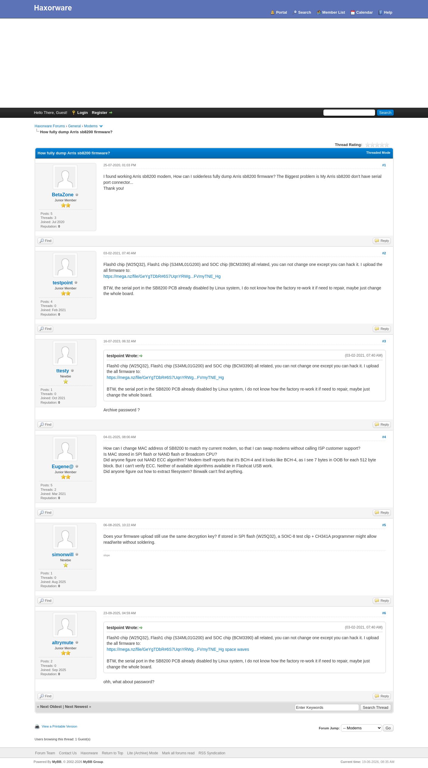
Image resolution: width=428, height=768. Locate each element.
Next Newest (76, 706)
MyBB (56, 762)
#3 (384, 341)
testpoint (63, 282)
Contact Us (68, 753)
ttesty (62, 370)
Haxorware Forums (50, 126)
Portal (281, 12)
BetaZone (62, 194)
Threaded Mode (378, 152)
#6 (384, 613)
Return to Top (112, 753)
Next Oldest (51, 706)
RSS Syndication (212, 753)
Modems (91, 126)
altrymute (62, 642)
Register (99, 112)
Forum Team (45, 753)
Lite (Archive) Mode (142, 753)
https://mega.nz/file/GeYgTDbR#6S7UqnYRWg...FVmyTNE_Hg (162, 276)
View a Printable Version (59, 726)
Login (82, 112)
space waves (237, 649)
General (74, 126)
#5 (384, 525)
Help (388, 12)
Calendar (364, 12)
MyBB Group (93, 762)
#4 (384, 437)
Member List (333, 12)
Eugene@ (62, 466)
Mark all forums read (178, 753)
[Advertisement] (214, 63)
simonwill (62, 554)
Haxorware (89, 753)
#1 (384, 165)
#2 (384, 253)
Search (304, 12)
